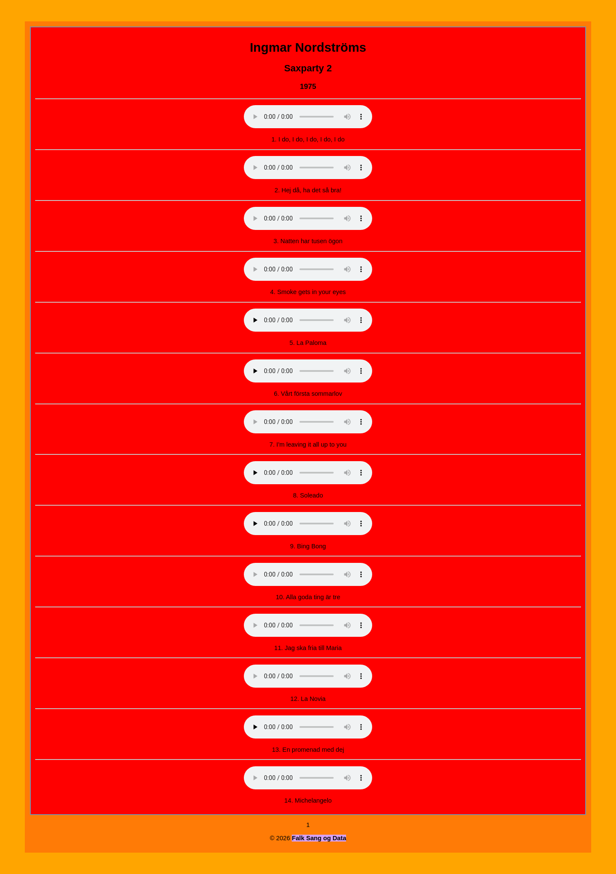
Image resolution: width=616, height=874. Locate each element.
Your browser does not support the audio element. (308, 116)
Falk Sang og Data (319, 838)
